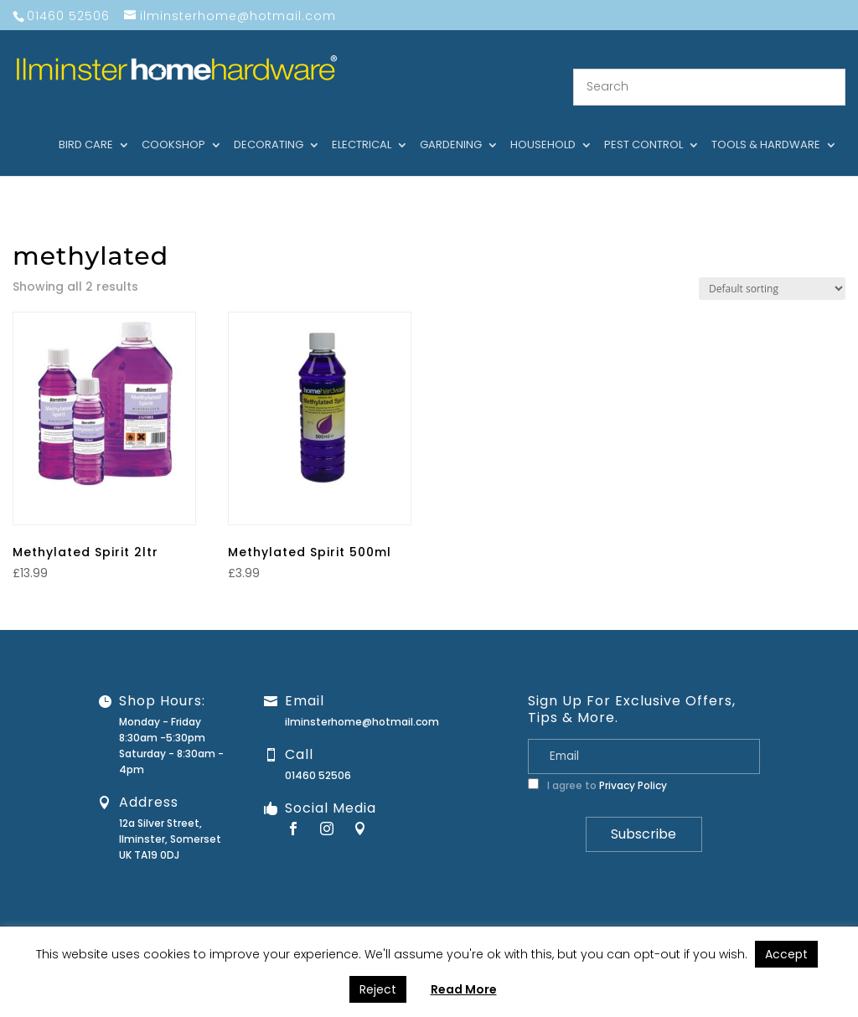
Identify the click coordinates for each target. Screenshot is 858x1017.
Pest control (643, 125)
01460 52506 (318, 755)
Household (543, 125)
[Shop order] (772, 267)
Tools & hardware (765, 125)
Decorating (268, 125)
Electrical (361, 125)
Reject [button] (377, 989)
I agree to (597, 765)
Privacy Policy (633, 765)
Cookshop (173, 125)
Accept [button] (786, 954)
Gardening (451, 125)
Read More (464, 989)
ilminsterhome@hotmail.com (362, 701)
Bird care (86, 125)
